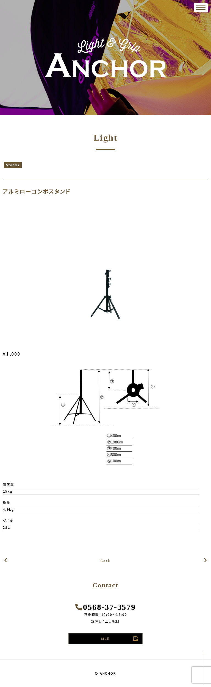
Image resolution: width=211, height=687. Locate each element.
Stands (13, 165)
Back (105, 560)
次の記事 (5, 560)
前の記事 (205, 560)
